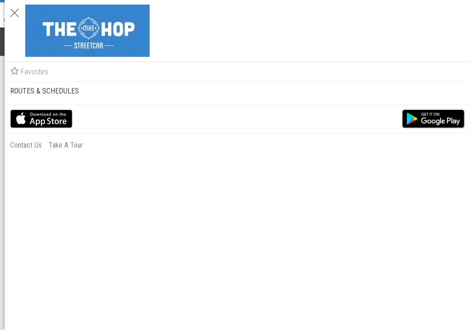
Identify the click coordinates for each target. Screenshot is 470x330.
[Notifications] (13, 41)
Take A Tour (393, 136)
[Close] (342, 12)
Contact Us (353, 136)
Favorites (357, 63)
